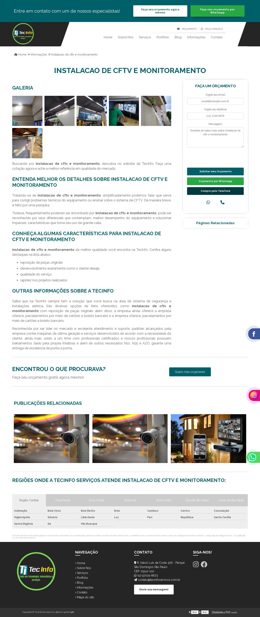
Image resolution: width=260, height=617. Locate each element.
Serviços (145, 37)
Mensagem (215, 124)
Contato (217, 37)
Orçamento (187, 28)
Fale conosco (212, 28)
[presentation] (211, 157)
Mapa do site (84, 597)
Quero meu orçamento (190, 371)
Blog (178, 37)
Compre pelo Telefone (215, 191)
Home (108, 37)
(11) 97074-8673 (146, 575)
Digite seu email (215, 94)
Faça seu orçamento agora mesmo (160, 11)
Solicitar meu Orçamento (215, 171)
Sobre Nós (125, 37)
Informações (196, 37)
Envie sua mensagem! (153, 589)
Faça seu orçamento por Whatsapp (217, 11)
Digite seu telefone (215, 109)
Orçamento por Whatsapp (215, 181)
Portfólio (163, 37)
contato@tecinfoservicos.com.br (157, 579)
